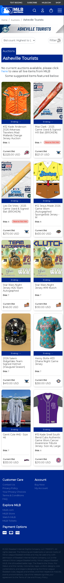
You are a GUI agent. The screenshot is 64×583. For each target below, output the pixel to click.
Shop (58, 3)
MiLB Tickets (9, 520)
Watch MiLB (9, 517)
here (4, 71)
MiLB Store (9, 513)
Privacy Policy (10, 488)
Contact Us (9, 484)
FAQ (5, 499)
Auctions (15, 20)
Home (4, 20)
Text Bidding (16, 3)
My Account (41, 488)
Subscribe (32, 3)
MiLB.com (46, 3)
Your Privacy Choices (14, 491)
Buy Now (40, 484)
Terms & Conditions (13, 495)
